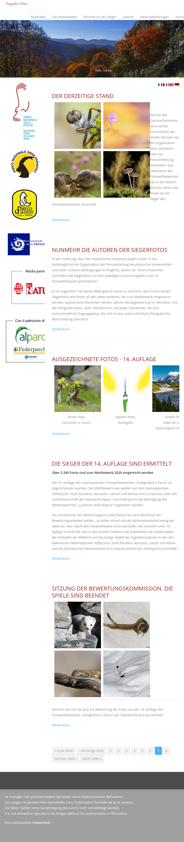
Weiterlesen (61, 220)
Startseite (38, 17)
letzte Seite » (92, 758)
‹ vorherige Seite (91, 750)
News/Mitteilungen (154, 17)
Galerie (128, 17)
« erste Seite (64, 750)
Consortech (41, 822)
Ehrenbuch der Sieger (99, 17)
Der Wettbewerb (63, 13)
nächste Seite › (66, 758)
